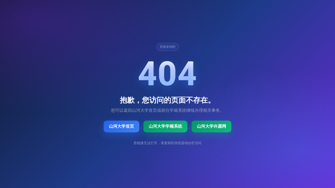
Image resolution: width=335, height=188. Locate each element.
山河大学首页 (121, 126)
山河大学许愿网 (211, 126)
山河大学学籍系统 (165, 126)
